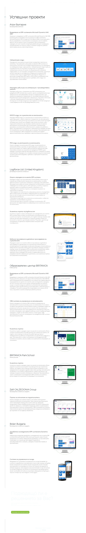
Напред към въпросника (20, 512)
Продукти (35, 2)
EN (75, 2)
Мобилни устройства (45, 2)
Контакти (70, 2)
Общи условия (38, 528)
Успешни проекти (57, 2)
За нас (65, 2)
